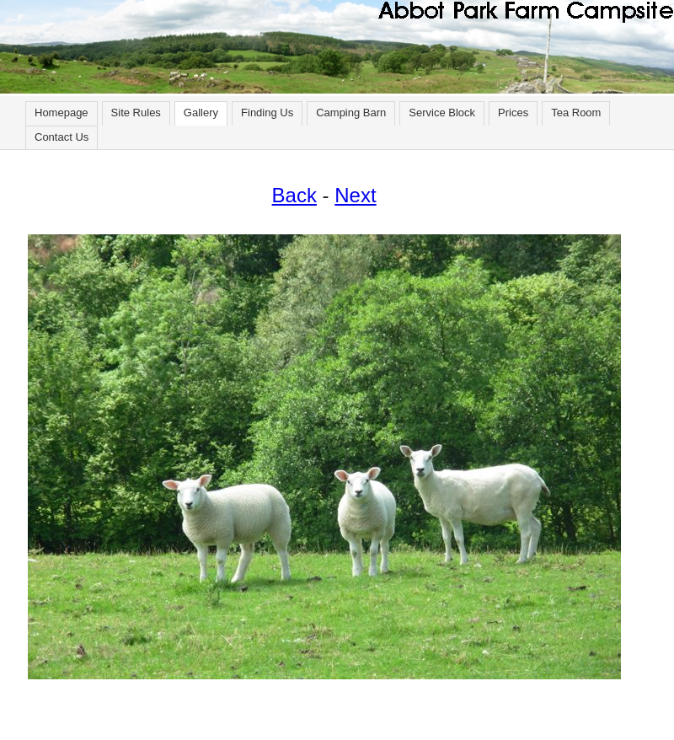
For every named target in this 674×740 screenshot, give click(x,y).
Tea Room (576, 112)
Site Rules (136, 112)
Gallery (201, 112)
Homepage (61, 112)
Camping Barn (351, 112)
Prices (513, 112)
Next (355, 195)
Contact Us (61, 137)
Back (294, 195)
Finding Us (267, 112)
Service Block (442, 112)
